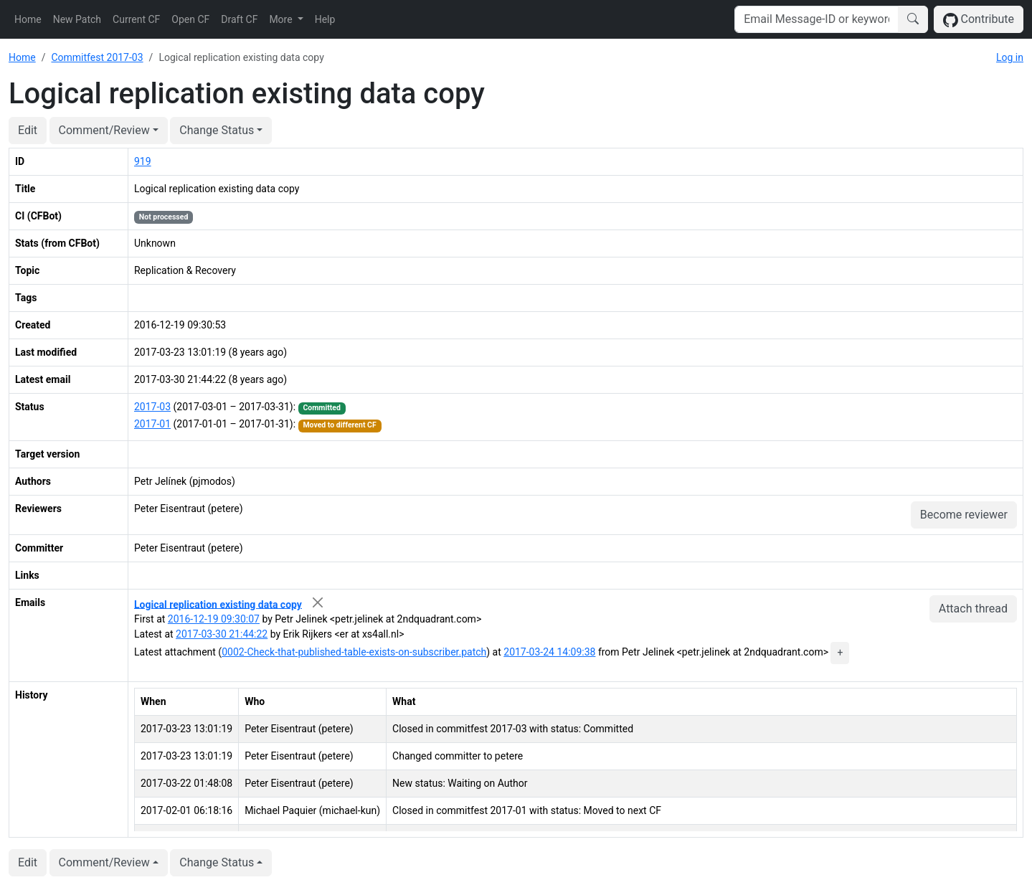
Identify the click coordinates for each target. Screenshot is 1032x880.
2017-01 (152, 424)
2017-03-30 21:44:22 (222, 634)
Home (28, 19)
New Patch (77, 19)
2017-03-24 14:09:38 (549, 652)
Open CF (190, 19)
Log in (1009, 57)
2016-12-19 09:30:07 (214, 619)
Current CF (136, 19)
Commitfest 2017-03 (97, 57)
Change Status (216, 130)
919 (142, 161)
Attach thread (973, 608)
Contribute (978, 19)
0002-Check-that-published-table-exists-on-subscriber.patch (354, 652)
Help (325, 19)
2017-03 (152, 406)
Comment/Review (104, 130)
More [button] (282, 19)
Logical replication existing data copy (218, 604)
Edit (27, 130)
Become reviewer (964, 514)
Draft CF (239, 19)
